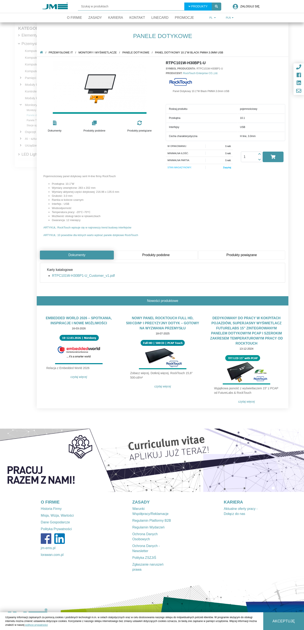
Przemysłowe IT (35, 44)
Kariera (115, 17)
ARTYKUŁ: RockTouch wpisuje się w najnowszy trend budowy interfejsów (88, 227)
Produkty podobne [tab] (157, 255)
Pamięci (30, 78)
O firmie (74, 17)
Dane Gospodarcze (55, 522)
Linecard (159, 17)
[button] (55, 127)
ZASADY (141, 502)
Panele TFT (33, 120)
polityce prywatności (36, 624)
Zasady (95, 17)
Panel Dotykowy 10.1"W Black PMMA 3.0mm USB (190, 52)
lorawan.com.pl (52, 555)
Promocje (184, 17)
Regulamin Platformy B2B (151, 520)
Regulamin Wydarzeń (148, 527)
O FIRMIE (50, 502)
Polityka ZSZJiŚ (144, 557)
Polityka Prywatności (56, 529)
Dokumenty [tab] (77, 255)
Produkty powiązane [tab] (242, 255)
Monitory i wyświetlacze (98, 52)
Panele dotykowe (36, 115)
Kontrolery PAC (35, 91)
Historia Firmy (51, 509)
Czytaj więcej (79, 377)
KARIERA (233, 502)
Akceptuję (284, 621)
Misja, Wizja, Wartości (57, 515)
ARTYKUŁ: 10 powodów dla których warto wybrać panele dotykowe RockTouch (91, 235)
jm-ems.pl (48, 548)
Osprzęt (30, 132)
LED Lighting (32, 154)
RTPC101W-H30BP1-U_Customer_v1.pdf (84, 275)
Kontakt (137, 17)
